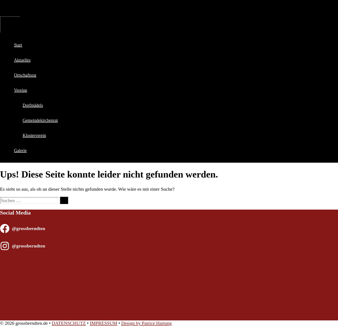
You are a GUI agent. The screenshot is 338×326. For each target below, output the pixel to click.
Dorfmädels (33, 105)
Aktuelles (22, 60)
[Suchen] (64, 200)
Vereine (25, 90)
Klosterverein (34, 135)
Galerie (20, 150)
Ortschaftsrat (25, 75)
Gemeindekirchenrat (40, 120)
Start (18, 45)
